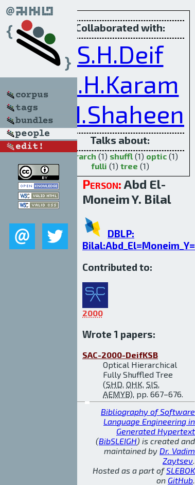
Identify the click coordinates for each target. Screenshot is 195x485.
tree (129, 166)
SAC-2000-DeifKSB (120, 355)
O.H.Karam (120, 84)
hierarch (79, 156)
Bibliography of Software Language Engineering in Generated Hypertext (148, 421)
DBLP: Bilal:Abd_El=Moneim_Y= (138, 239)
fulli (99, 166)
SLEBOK (180, 470)
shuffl (121, 156)
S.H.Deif (120, 54)
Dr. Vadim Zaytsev (177, 455)
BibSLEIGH (118, 441)
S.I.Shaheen (120, 113)
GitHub (180, 480)
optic (156, 156)
